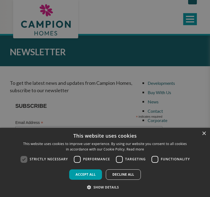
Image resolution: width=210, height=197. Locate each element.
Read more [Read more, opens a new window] (135, 149)
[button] (105, 187)
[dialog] (105, 162)
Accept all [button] (85, 174)
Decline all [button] (123, 174)
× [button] (204, 134)
